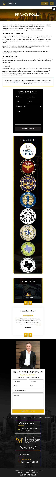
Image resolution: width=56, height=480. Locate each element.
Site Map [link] (27, 475)
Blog (35, 420)
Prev (25, 306)
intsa (21, 450)
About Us (11, 420)
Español (41, 420)
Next (30, 306)
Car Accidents (28, 295)
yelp (25, 450)
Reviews (29, 420)
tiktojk (30, 450)
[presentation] (25, 337)
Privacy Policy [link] (35, 475)
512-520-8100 (29, 465)
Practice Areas (20, 420)
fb (34, 450)
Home (5, 420)
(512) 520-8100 (16, 82)
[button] (54, 9)
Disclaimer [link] (20, 475)
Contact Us (49, 420)
